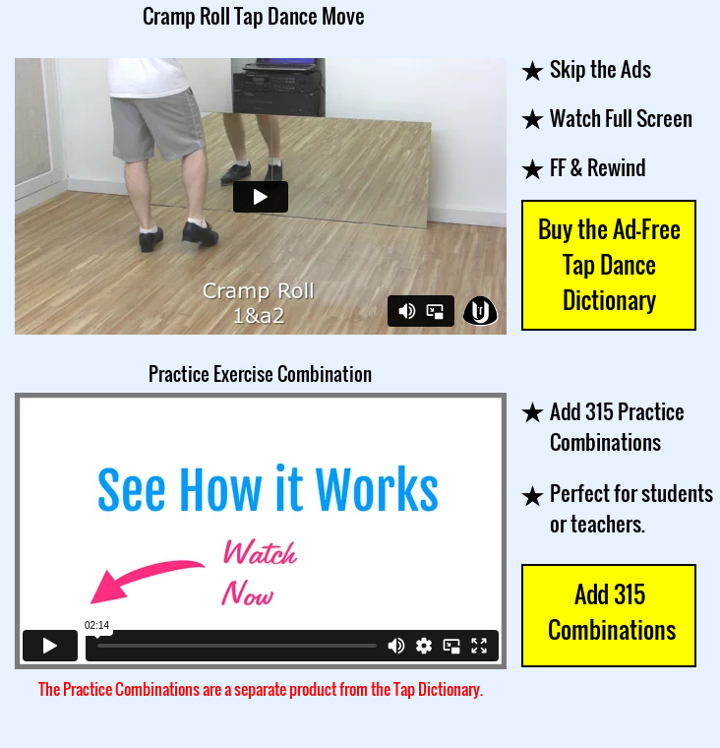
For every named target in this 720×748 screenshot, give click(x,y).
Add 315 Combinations (609, 611)
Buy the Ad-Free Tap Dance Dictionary (609, 264)
